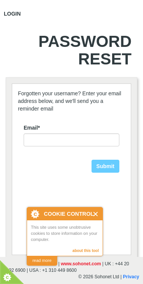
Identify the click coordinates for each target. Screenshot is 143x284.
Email (32, 128)
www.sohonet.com (81, 263)
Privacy (131, 276)
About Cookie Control (34, 213)
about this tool (85, 251)
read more (41, 260)
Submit (105, 166)
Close (95, 214)
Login (12, 14)
